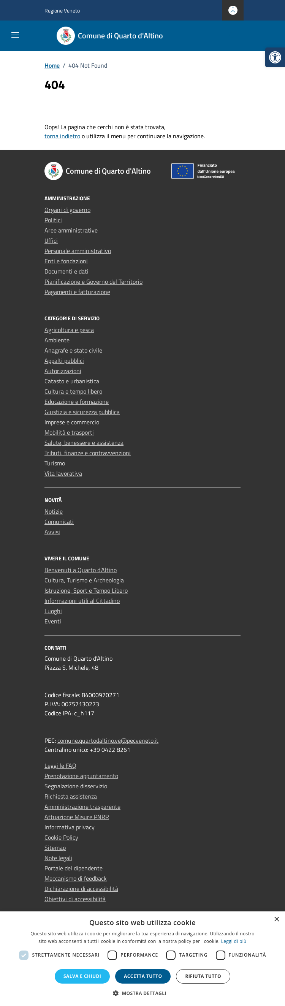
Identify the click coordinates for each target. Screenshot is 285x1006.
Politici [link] (53, 220)
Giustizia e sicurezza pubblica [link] (82, 411)
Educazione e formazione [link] (76, 401)
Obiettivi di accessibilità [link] (75, 898)
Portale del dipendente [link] (73, 868)
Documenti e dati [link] (66, 271)
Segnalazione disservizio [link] (75, 786)
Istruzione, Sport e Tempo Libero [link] (86, 590)
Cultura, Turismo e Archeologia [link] (84, 580)
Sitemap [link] (55, 847)
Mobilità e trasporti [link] (69, 432)
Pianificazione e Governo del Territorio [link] (93, 281)
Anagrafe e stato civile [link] (73, 350)
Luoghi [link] (53, 610)
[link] (275, 57)
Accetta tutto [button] (143, 976)
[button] (142, 993)
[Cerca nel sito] (232, 36)
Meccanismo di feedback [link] (75, 878)
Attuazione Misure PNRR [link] (76, 816)
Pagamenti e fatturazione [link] (77, 291)
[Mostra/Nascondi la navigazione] (15, 35)
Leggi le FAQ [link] (60, 765)
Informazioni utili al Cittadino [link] (82, 600)
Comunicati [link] (59, 521)
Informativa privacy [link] (69, 827)
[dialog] (142, 958)
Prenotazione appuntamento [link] (81, 775)
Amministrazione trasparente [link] (82, 806)
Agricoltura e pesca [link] (69, 329)
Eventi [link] (52, 621)
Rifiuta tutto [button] (203, 976)
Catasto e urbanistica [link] (71, 381)
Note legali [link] (58, 857)
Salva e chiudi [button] (82, 976)
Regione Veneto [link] (62, 10)
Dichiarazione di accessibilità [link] (81, 888)
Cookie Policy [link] (61, 837)
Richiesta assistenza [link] (70, 796)
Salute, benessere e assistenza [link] (84, 442)
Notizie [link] (53, 511)
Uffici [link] (51, 240)
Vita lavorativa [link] (63, 473)
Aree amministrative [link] (71, 230)
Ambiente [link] (57, 340)
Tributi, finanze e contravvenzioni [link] (87, 452)
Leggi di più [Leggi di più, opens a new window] (234, 941)
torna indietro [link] (62, 136)
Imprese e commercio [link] (71, 422)
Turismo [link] (54, 463)
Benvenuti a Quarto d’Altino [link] (80, 569)
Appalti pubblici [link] (64, 360)
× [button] (276, 919)
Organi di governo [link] (67, 209)
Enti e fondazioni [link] (66, 261)
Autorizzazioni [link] (62, 370)
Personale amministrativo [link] (77, 250)
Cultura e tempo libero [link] (73, 391)
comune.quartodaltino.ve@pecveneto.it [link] (107, 740)
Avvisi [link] (52, 531)
